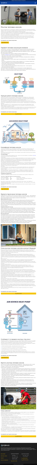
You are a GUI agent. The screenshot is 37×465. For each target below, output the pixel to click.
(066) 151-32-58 (5, 42)
